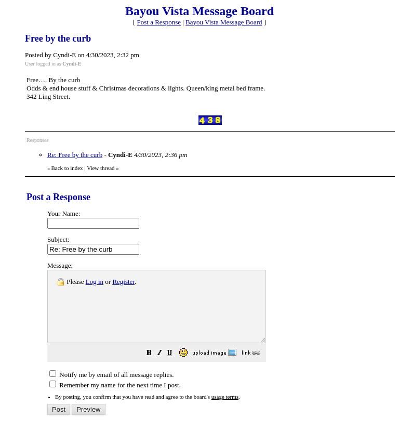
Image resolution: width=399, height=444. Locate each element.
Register (123, 281)
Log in (94, 281)
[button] (175, 368)
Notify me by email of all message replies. (111, 389)
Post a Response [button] (159, 22)
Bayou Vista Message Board (223, 22)
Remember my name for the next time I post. (115, 399)
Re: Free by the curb (74, 155)
